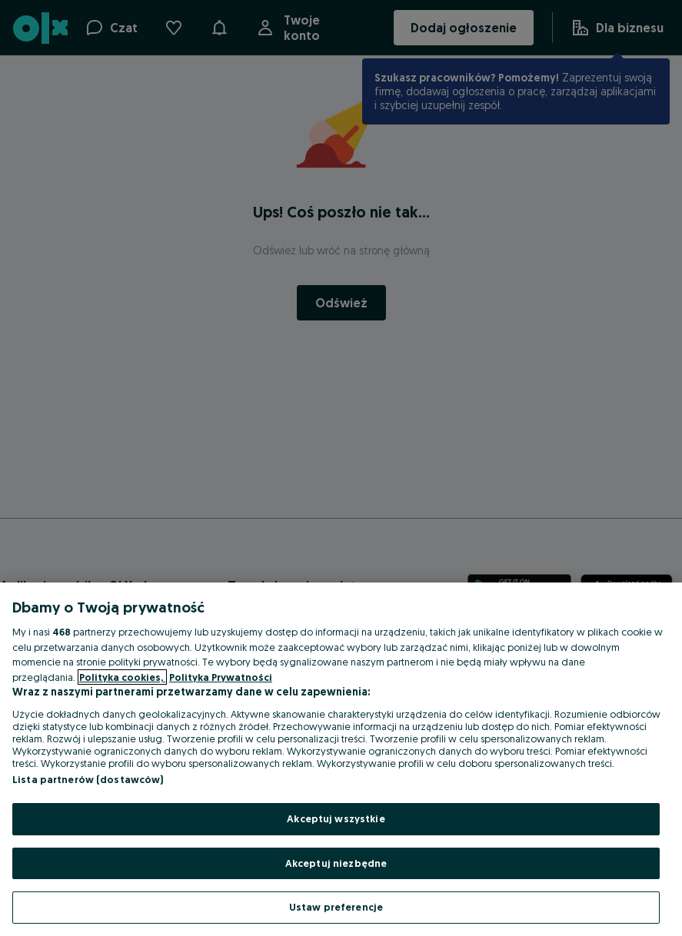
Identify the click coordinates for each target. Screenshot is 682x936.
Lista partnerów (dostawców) (88, 779)
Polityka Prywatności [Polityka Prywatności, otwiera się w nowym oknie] (220, 677)
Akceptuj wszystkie (335, 818)
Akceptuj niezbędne (336, 863)
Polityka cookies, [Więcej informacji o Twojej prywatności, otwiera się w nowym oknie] (122, 677)
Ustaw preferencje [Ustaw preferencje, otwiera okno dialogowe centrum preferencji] (336, 907)
